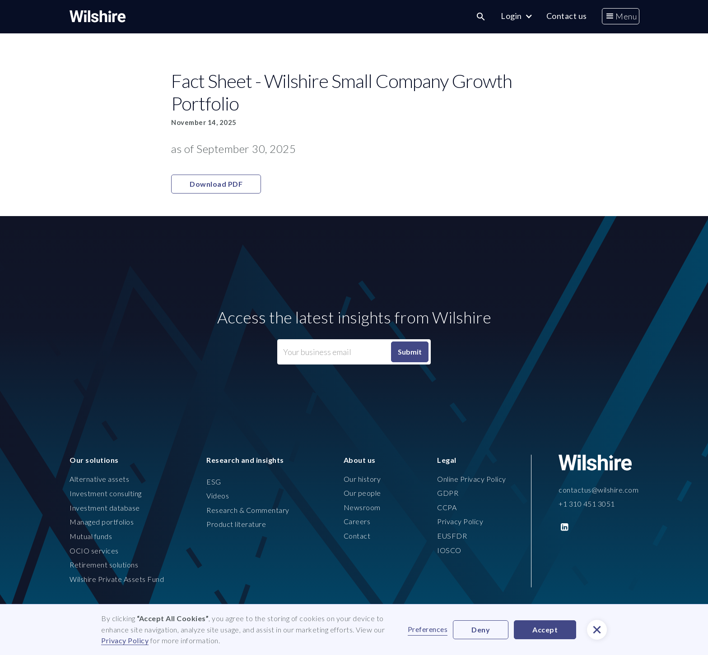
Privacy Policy (125, 640)
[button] (621, 16)
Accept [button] (545, 629)
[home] (98, 16)
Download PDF (216, 184)
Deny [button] (480, 629)
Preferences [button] (428, 629)
